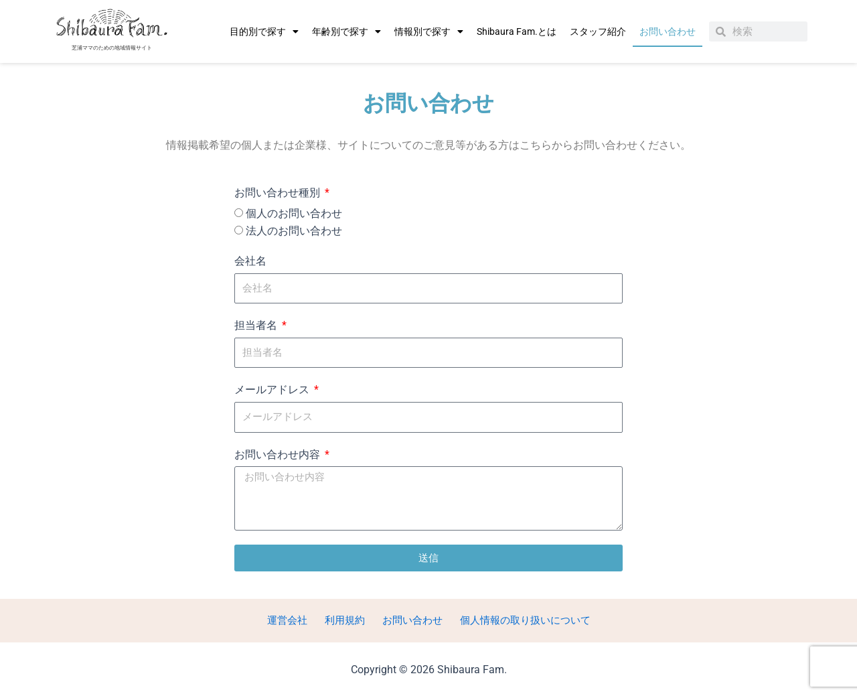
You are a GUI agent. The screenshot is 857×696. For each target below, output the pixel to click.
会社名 (250, 261)
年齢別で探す (346, 31)
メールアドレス (273, 389)
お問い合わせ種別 (278, 192)
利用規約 (342, 620)
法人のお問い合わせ (294, 230)
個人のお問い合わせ (294, 213)
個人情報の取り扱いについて (519, 620)
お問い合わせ (667, 31)
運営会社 (289, 620)
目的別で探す (264, 31)
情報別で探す (428, 31)
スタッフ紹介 (598, 31)
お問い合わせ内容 (278, 454)
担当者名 (257, 325)
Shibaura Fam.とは (516, 31)
